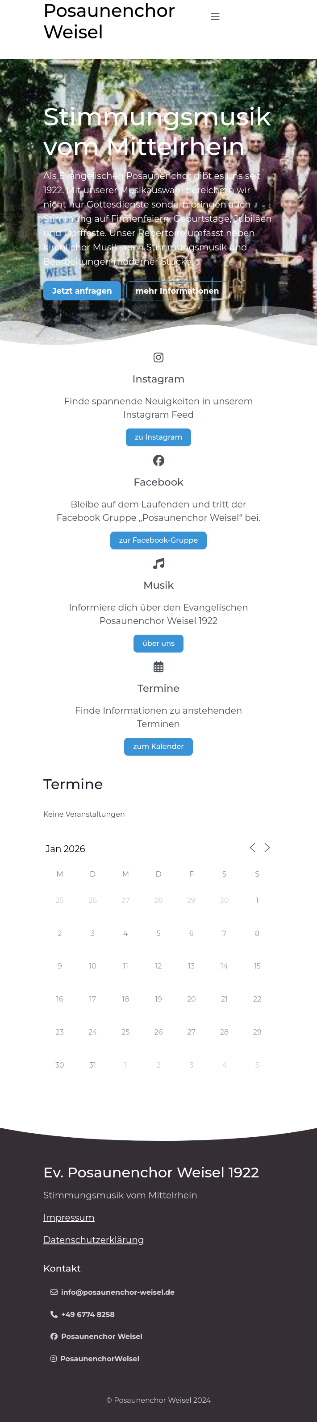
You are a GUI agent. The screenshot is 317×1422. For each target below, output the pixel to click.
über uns (158, 643)
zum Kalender (158, 746)
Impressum (69, 1217)
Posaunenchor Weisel (96, 1336)
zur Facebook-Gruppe (158, 540)
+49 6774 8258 (82, 1314)
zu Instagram (159, 437)
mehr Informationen (177, 290)
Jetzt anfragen (82, 290)
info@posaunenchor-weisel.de (112, 1292)
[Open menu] (215, 16)
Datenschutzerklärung (93, 1240)
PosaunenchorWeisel (94, 1359)
